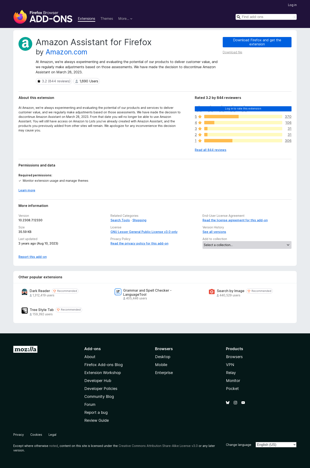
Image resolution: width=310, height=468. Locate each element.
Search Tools (120, 220)
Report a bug (96, 412)
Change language (238, 444)
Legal (52, 434)
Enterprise (164, 372)
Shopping (139, 220)
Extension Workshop (102, 372)
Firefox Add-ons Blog (103, 364)
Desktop (162, 356)
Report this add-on (32, 257)
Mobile (161, 364)
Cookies (36, 434)
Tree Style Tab (42, 310)
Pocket (232, 388)
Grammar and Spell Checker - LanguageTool (147, 292)
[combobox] (266, 17)
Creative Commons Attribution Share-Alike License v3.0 (158, 446)
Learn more (26, 190)
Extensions (86, 18)
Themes (106, 18)
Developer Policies (100, 388)
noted (53, 446)
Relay (231, 372)
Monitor (233, 380)
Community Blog (99, 396)
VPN (230, 364)
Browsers (234, 356)
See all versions (214, 232)
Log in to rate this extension (243, 108)
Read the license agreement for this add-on (235, 220)
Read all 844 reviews (210, 150)
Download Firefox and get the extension (257, 42)
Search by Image (230, 291)
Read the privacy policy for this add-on (139, 243)
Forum (89, 404)
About (89, 356)
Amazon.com (66, 52)
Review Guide (96, 420)
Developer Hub (97, 380)
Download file (232, 52)
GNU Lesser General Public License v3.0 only (144, 232)
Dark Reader (40, 291)
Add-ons (92, 348)
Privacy (18, 434)
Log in (292, 5)
